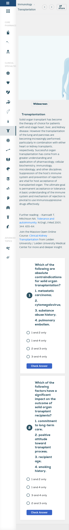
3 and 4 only (37, 356)
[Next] (51, 7)
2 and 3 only (37, 348)
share (62, 7)
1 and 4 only (36, 340)
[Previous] (44, 7)
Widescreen (40, 104)
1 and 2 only (36, 332)
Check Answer (39, 366)
